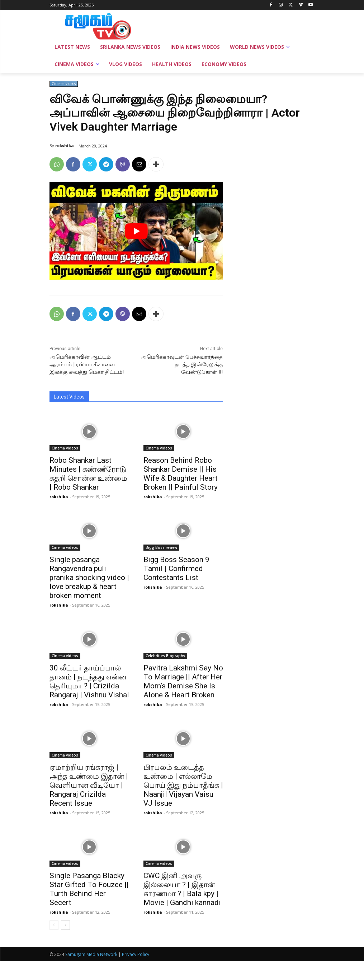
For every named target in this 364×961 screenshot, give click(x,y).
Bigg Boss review (161, 547)
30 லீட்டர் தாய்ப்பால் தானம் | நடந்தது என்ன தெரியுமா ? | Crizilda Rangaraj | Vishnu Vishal (89, 681)
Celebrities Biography (165, 655)
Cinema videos (63, 84)
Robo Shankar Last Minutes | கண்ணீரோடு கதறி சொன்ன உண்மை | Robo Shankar (88, 473)
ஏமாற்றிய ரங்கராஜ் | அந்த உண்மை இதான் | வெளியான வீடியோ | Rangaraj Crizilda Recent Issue (88, 785)
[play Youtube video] (136, 231)
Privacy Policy (135, 954)
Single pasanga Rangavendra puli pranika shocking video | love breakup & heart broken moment (89, 577)
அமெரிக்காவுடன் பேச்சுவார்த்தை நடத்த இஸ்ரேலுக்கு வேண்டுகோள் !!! (182, 364)
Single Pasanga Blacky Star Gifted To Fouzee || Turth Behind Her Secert (89, 889)
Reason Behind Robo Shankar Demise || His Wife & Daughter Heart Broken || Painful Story (180, 473)
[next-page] (65, 925)
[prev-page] (53, 925)
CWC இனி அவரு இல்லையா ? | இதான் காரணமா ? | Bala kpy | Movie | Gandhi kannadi (182, 889)
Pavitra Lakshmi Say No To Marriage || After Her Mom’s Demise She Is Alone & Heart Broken (183, 681)
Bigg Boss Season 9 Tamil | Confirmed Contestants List (176, 568)
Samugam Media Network (91, 954)
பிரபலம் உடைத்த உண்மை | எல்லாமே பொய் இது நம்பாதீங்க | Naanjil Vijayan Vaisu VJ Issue (183, 785)
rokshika (64, 145)
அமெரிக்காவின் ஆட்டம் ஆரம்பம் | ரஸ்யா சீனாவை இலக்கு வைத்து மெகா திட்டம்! (86, 364)
